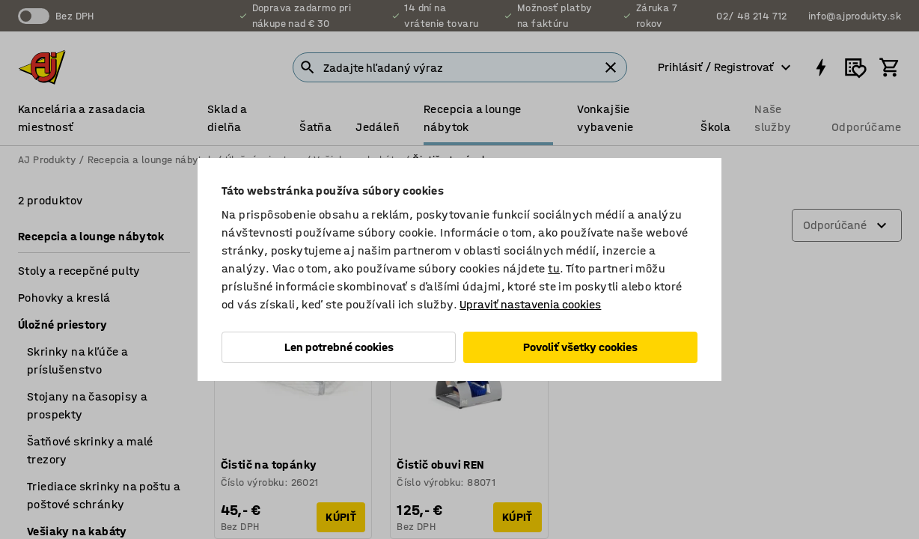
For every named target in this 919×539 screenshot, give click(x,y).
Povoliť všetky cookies (580, 347)
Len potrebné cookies (339, 347)
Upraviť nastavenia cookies (530, 304)
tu (554, 268)
